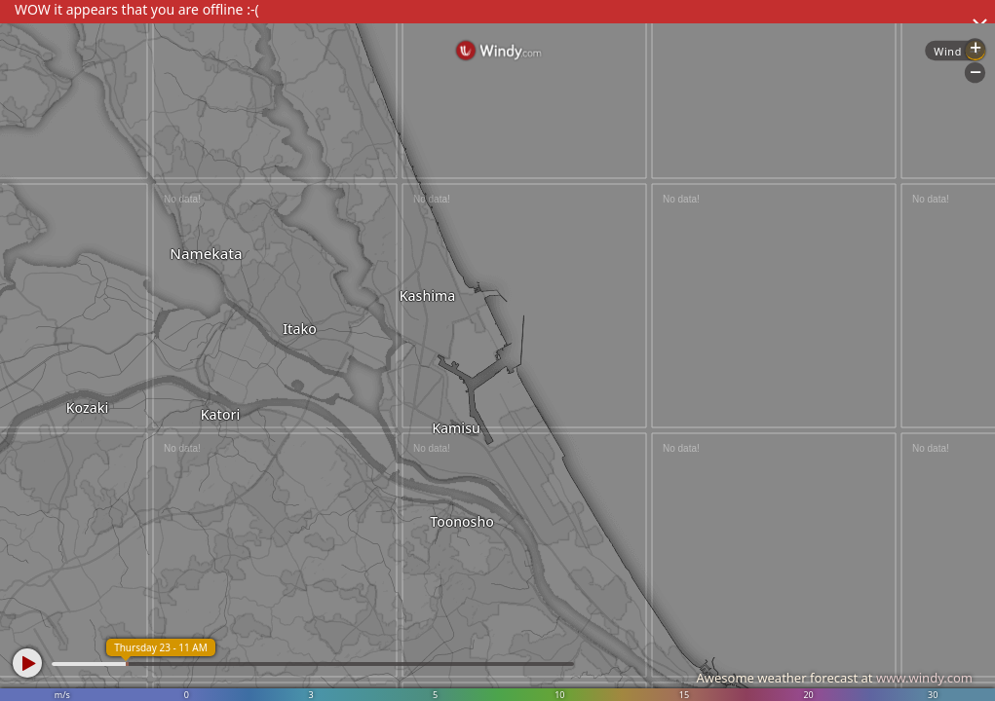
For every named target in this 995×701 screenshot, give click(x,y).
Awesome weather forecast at (834, 677)
